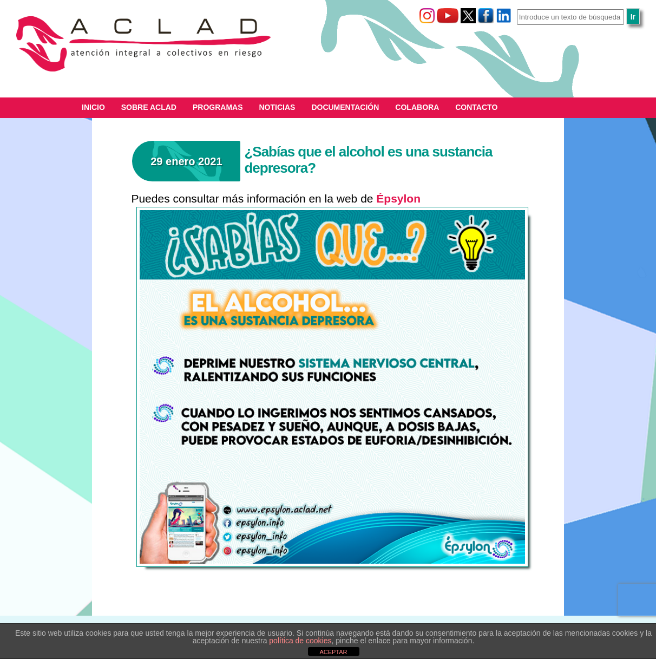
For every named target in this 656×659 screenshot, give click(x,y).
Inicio (93, 107)
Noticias (277, 107)
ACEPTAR (333, 652)
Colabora (417, 107)
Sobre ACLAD (148, 107)
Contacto (476, 107)
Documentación (345, 107)
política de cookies (300, 640)
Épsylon (398, 198)
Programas (218, 107)
